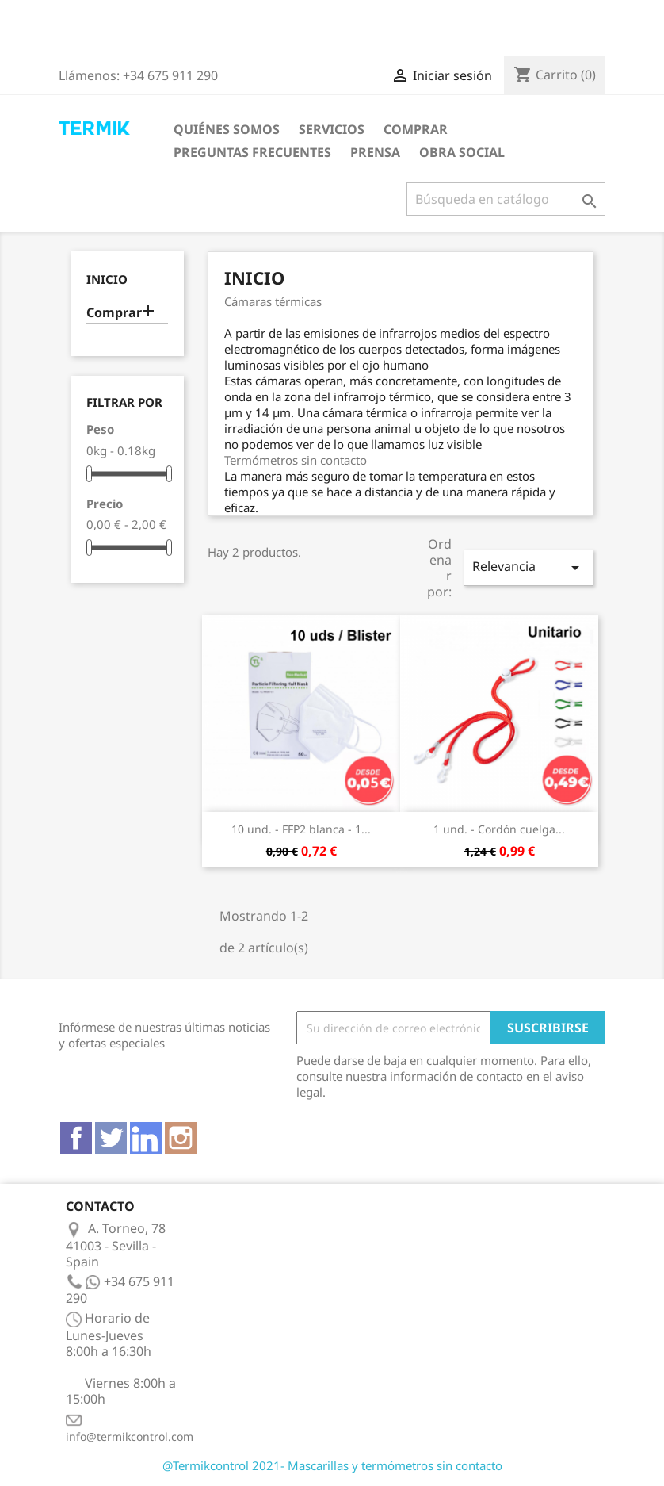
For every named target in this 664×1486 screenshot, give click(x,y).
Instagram (181, 1138)
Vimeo (146, 1138)
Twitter (111, 1138)
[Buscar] (505, 199)
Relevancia (528, 567)
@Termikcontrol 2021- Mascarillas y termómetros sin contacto (332, 1465)
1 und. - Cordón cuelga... (499, 829)
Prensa (375, 152)
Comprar (416, 129)
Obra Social (462, 152)
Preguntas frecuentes (252, 152)
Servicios (331, 129)
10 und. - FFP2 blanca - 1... (301, 829)
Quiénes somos (227, 129)
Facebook (76, 1138)
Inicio (107, 279)
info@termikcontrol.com (129, 1436)
